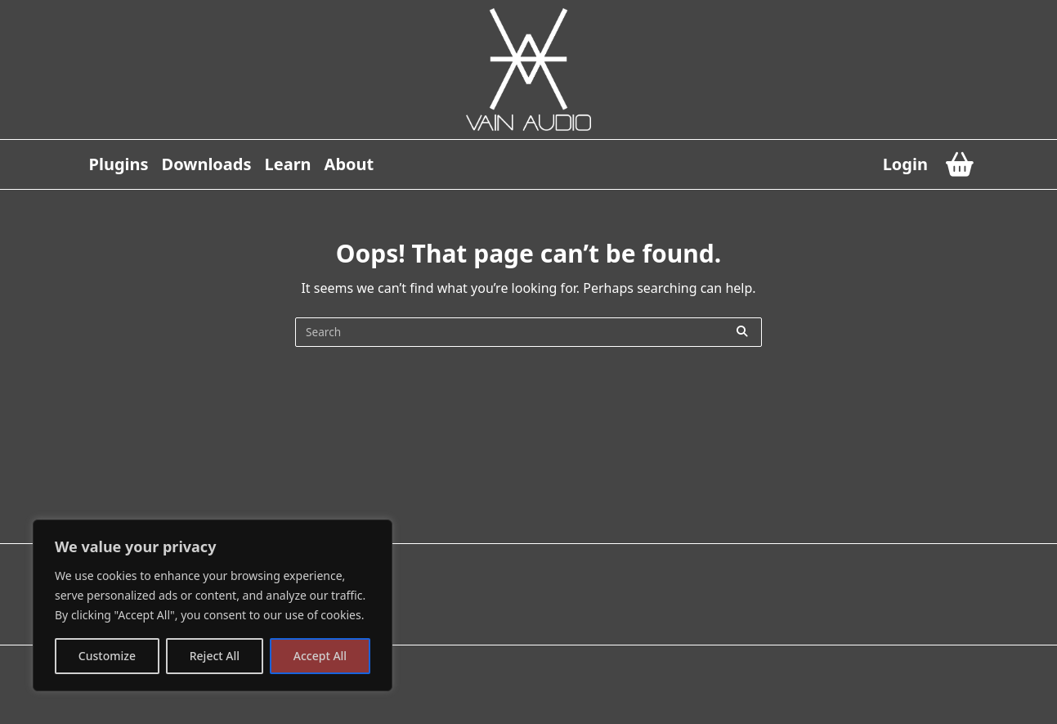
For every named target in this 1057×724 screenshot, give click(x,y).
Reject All (215, 655)
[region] (212, 605)
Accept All (320, 655)
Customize (107, 655)
